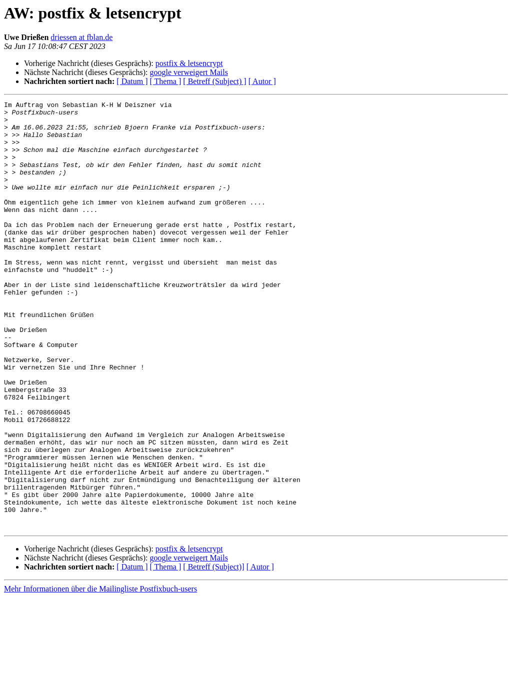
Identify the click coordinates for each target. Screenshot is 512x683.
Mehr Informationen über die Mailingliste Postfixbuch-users (100, 674)
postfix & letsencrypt (189, 63)
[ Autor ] (262, 81)
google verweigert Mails (189, 72)
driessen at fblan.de (81, 37)
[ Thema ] (166, 81)
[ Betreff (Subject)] (213, 652)
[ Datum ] (132, 81)
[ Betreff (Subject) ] (214, 81)
